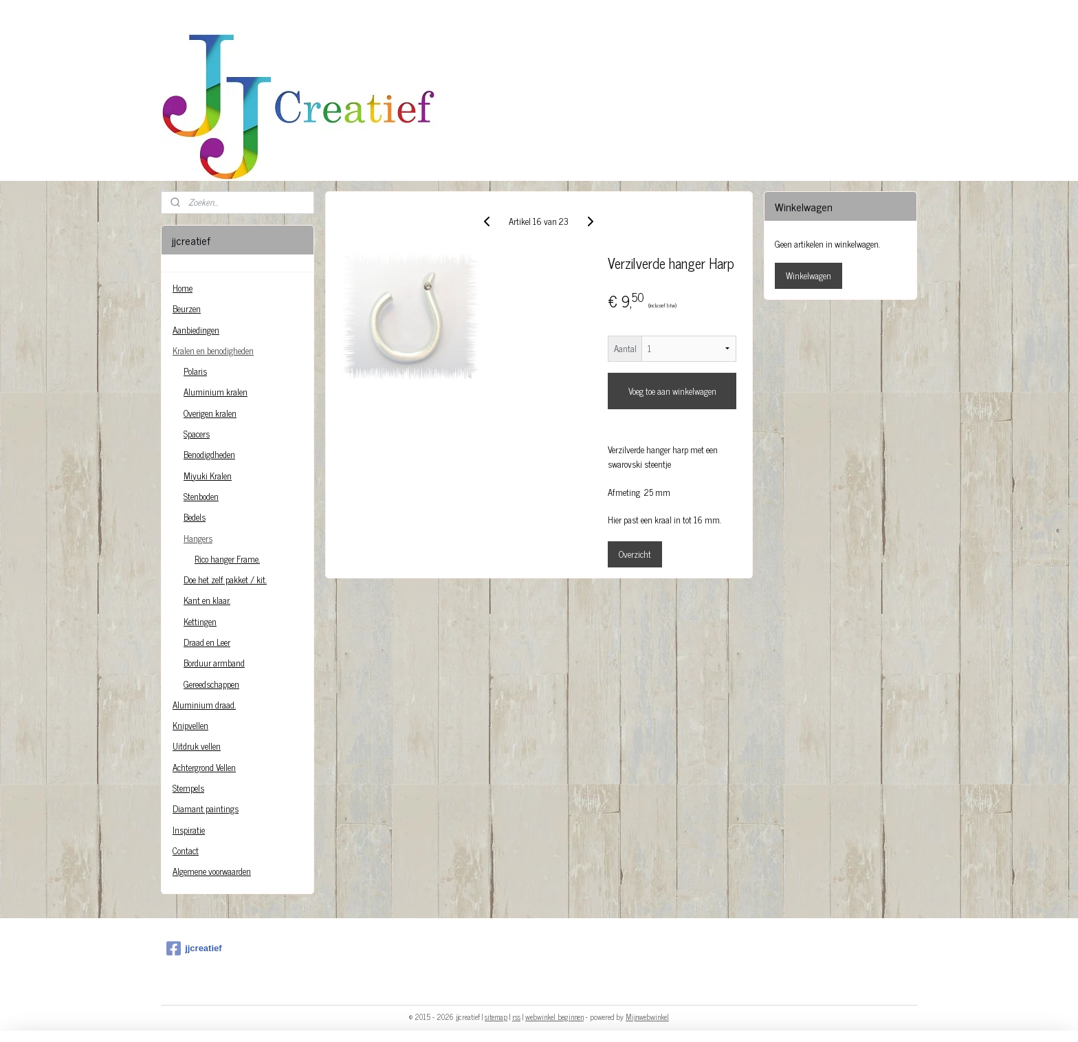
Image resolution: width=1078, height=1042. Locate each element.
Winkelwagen (808, 275)
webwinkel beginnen (554, 1016)
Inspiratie (189, 830)
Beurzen (187, 308)
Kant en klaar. (207, 600)
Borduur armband (214, 662)
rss (516, 1016)
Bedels (195, 517)
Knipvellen (190, 725)
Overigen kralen (210, 413)
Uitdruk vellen (197, 746)
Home (182, 288)
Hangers (198, 538)
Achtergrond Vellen (204, 767)
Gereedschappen (211, 684)
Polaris (195, 371)
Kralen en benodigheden (213, 350)
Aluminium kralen (216, 391)
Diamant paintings (206, 808)
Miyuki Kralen (208, 475)
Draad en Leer (207, 642)
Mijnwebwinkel (647, 1016)
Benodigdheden (209, 454)
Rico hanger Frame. (227, 559)
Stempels (188, 788)
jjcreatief (193, 948)
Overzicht (635, 554)
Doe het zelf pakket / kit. (225, 579)
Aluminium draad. (204, 704)
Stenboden (201, 496)
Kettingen (200, 621)
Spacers (197, 433)
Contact (186, 850)
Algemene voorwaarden (212, 871)
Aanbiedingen (196, 330)
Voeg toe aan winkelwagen (672, 391)
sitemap (496, 1016)
